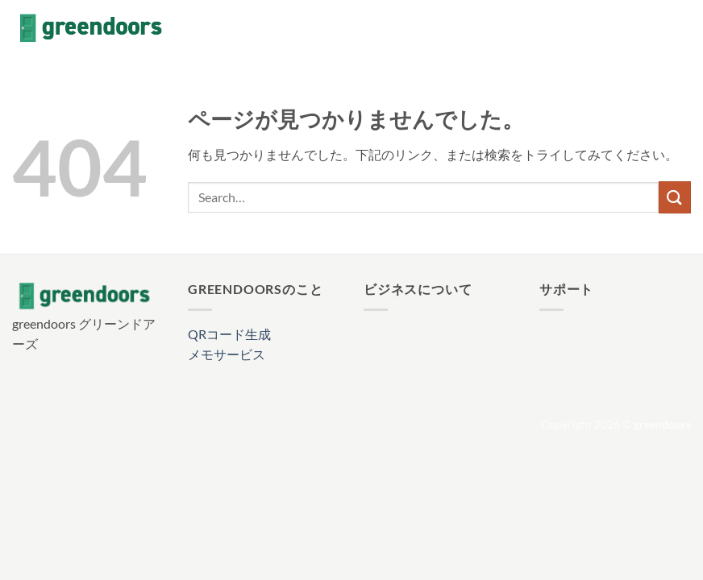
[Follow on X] (659, 28)
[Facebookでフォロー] (617, 28)
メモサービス (226, 354)
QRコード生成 (229, 334)
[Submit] (675, 197)
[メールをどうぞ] (680, 28)
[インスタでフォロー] (638, 28)
